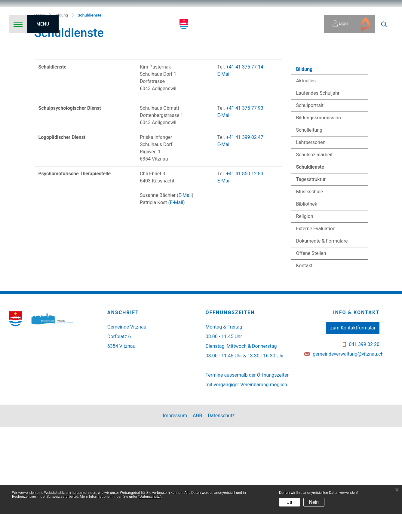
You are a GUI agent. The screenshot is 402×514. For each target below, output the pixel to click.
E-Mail (224, 161)
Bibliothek (306, 291)
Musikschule (309, 279)
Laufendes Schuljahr (318, 180)
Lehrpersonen (311, 229)
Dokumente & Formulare (322, 328)
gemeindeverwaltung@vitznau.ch (348, 441)
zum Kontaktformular (353, 415)
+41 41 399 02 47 (244, 224)
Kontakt (304, 353)
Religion (304, 303)
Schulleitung (309, 217)
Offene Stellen (311, 340)
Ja (289, 502)
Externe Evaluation (316, 316)
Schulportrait (310, 192)
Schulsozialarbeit (314, 242)
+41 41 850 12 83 (244, 261)
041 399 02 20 (364, 431)
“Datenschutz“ (149, 496)
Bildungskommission (318, 205)
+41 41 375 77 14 (244, 154)
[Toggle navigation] (34, 24)
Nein (314, 502)
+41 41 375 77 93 (244, 195)
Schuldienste (312, 255)
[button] (384, 24)
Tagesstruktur (311, 266)
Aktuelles (306, 168)
